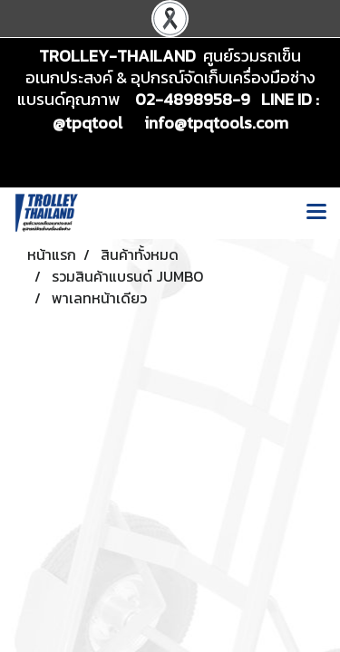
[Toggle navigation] (316, 213)
